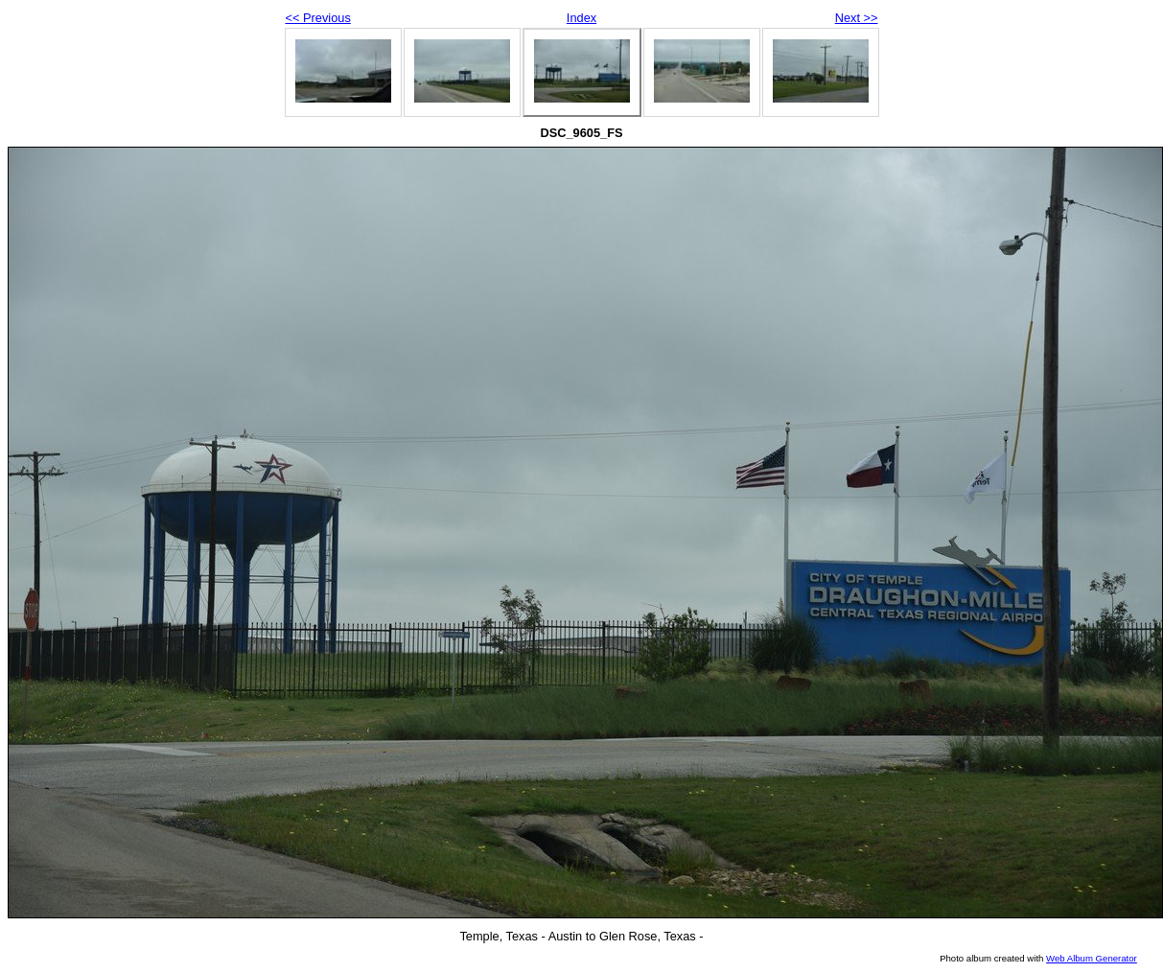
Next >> (856, 18)
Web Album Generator (1091, 958)
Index (581, 18)
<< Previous (318, 18)
